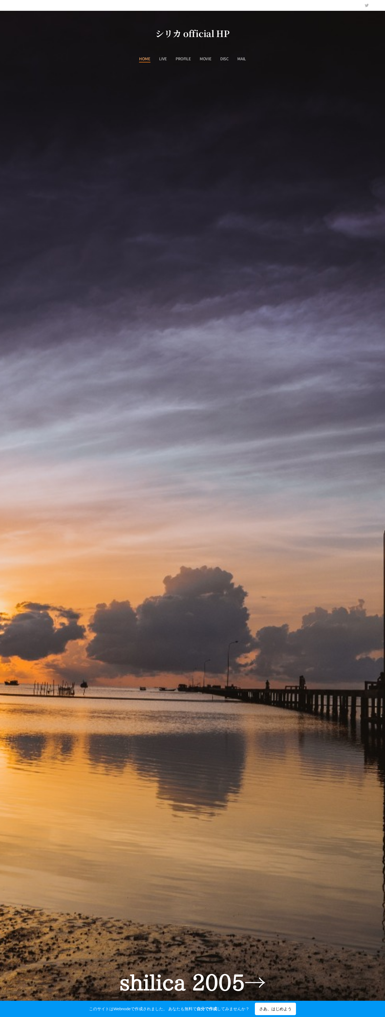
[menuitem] (147, 58)
